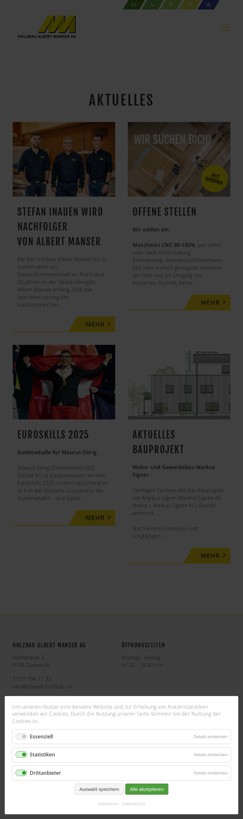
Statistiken (42, 754)
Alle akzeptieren (147, 789)
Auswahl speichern (99, 789)
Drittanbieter (45, 772)
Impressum (108, 803)
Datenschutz (133, 803)
